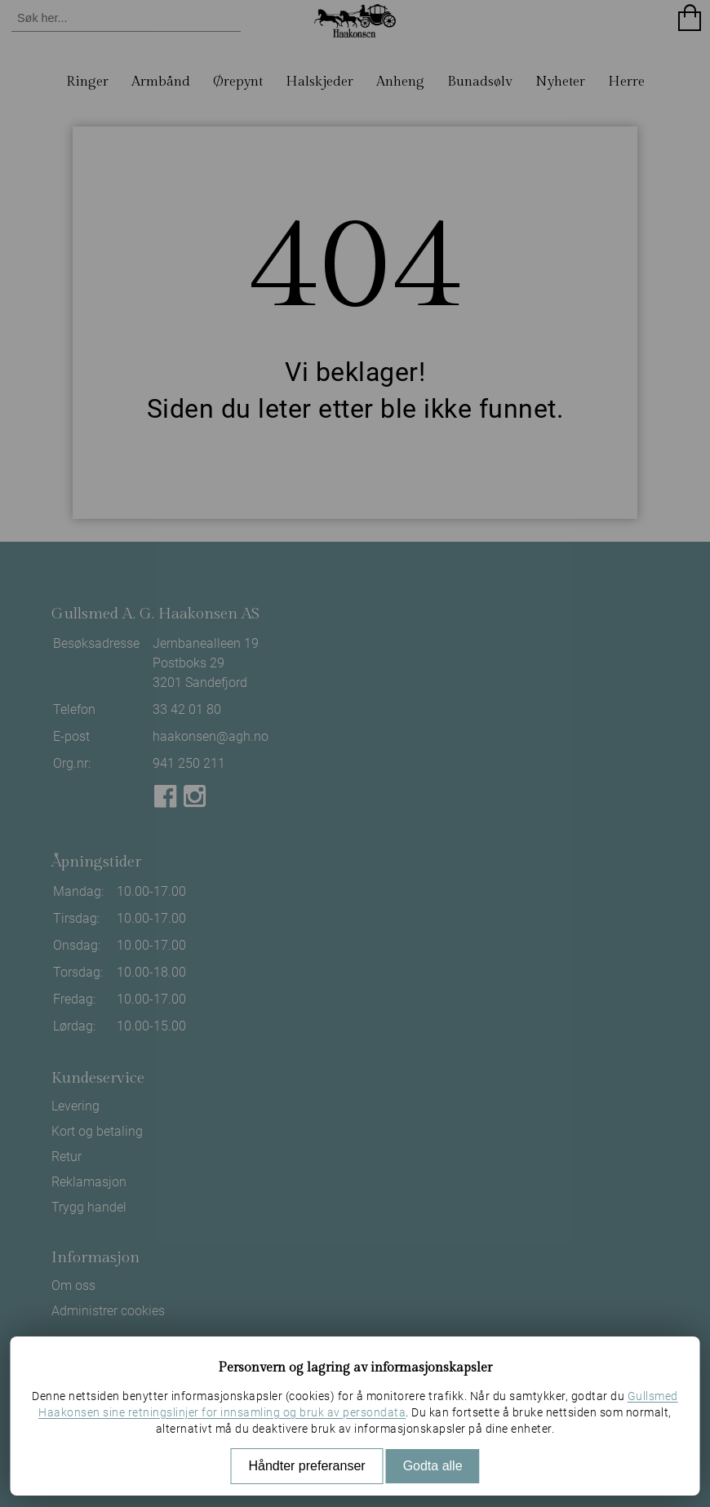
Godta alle (433, 1466)
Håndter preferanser (306, 1466)
